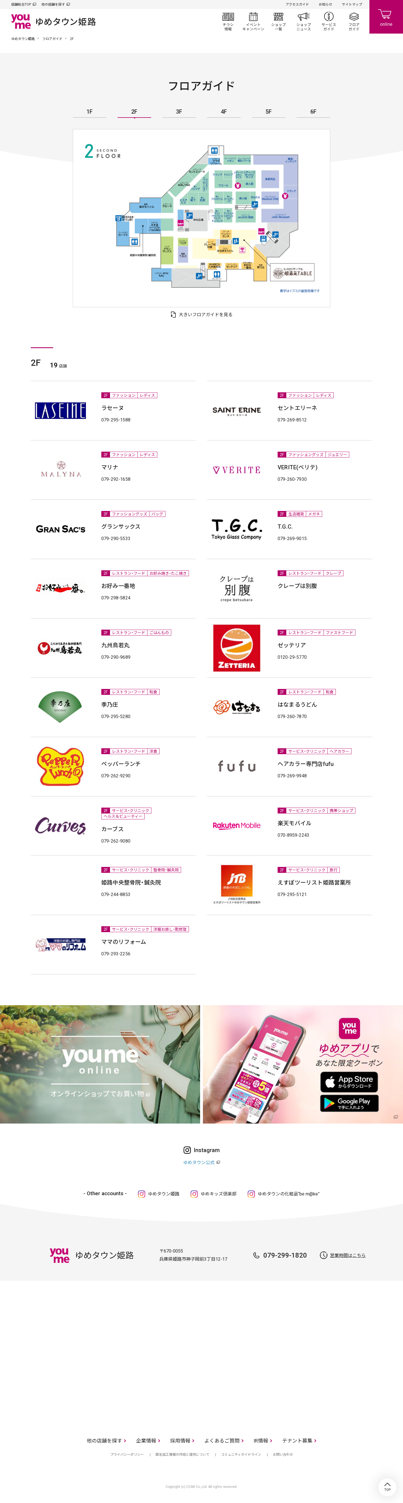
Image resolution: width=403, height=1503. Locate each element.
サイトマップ (352, 4)
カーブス (112, 829)
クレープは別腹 (297, 586)
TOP (387, 1487)
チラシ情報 (228, 21)
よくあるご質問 (222, 1441)
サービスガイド (328, 21)
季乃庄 (109, 704)
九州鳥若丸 (115, 645)
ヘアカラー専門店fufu (306, 764)
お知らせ (325, 4)
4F (224, 112)
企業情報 (146, 1441)
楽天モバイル (294, 823)
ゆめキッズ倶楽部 (218, 1194)
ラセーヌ (112, 408)
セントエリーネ (297, 408)
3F (179, 112)
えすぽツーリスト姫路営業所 (314, 882)
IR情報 (261, 1441)
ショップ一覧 (278, 21)
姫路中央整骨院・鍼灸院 (131, 882)
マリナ (109, 467)
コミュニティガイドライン (241, 1455)
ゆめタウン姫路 (23, 39)
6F (313, 112)
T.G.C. (285, 526)
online (386, 17)
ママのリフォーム (123, 942)
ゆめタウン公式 (199, 1162)
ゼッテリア (292, 645)
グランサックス (120, 526)
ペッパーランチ (121, 764)
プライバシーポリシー (127, 1455)
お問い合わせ (283, 1455)
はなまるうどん (297, 704)
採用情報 (180, 1441)
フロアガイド (354, 21)
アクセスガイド (297, 4)
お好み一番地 (118, 586)
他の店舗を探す (53, 4)
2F (134, 112)
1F (89, 112)
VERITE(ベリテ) (298, 467)
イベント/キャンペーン (253, 21)
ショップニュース (303, 21)
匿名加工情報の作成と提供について (182, 1455)
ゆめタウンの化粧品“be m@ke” (289, 1194)
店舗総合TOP (21, 4)
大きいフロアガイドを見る (206, 314)
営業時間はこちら (348, 1255)
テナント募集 (297, 1441)
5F (269, 112)
